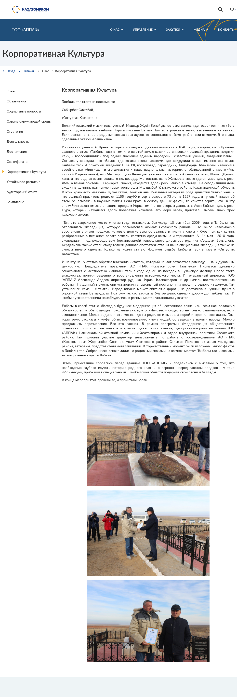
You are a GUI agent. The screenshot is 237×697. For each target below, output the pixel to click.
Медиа (201, 29)
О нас (11, 91)
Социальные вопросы (24, 111)
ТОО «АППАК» (25, 29)
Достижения (17, 151)
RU (232, 9)
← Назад (8, 71)
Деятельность (18, 141)
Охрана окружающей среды (29, 121)
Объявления (16, 101)
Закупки (175, 29)
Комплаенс (15, 202)
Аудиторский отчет (22, 192)
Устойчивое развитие (23, 182)
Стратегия (15, 131)
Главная (29, 71)
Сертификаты (17, 161)
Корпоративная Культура (26, 171)
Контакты (226, 29)
